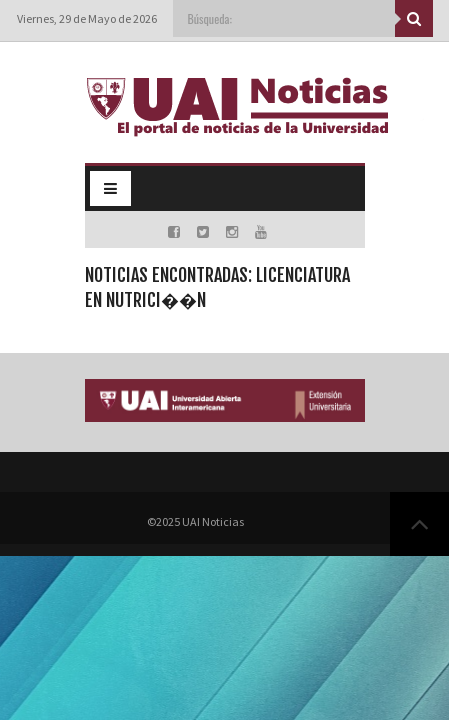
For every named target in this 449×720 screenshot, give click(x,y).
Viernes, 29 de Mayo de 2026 (87, 18)
